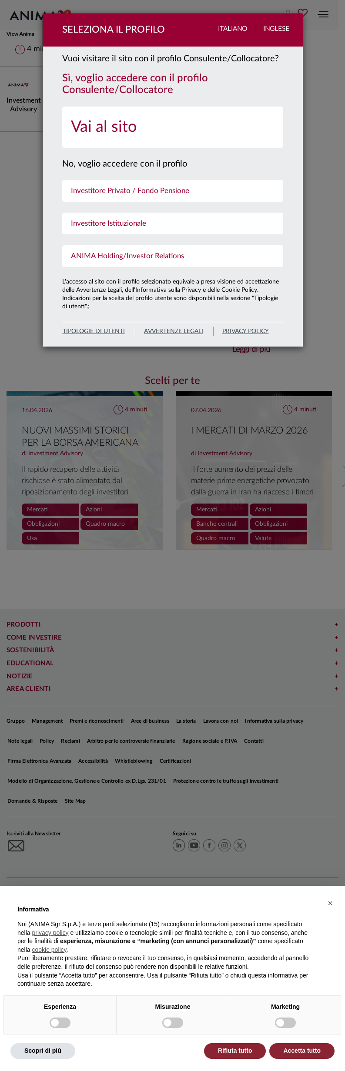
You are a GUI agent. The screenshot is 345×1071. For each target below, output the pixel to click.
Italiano (232, 29)
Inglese (276, 29)
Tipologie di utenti (94, 331)
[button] (330, 903)
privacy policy (245, 331)
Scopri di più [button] (42, 1050)
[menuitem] (172, 127)
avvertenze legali (173, 331)
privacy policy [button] (50, 932)
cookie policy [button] (49, 949)
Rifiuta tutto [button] (235, 1050)
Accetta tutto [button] (302, 1050)
